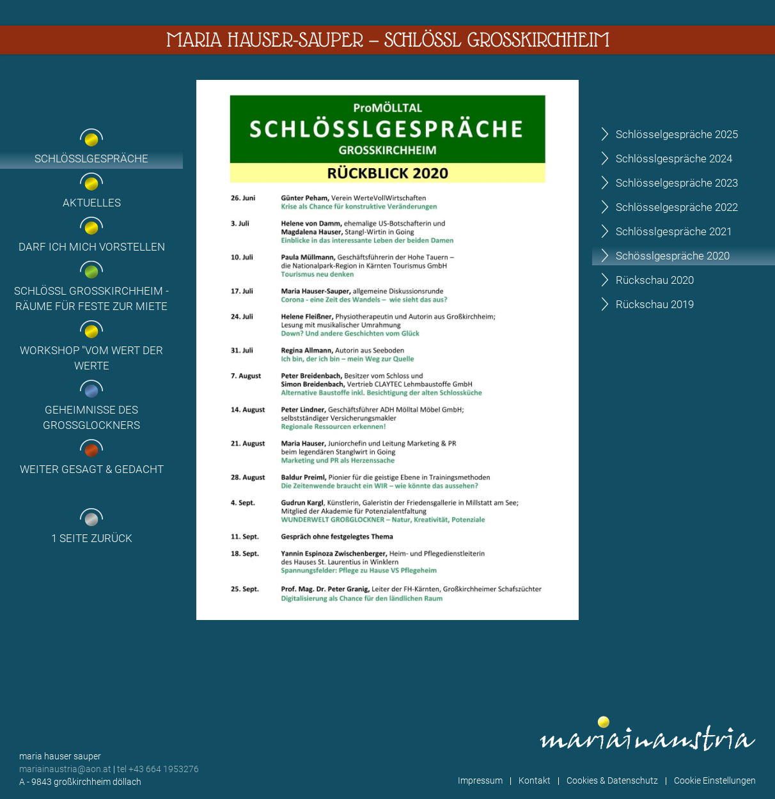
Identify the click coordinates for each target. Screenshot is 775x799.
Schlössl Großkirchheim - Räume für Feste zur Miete (91, 298)
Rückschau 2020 (655, 280)
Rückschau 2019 (655, 304)
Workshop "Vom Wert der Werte (91, 358)
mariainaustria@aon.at (65, 769)
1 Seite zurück (91, 538)
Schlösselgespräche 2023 (677, 182)
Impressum (480, 780)
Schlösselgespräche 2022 (677, 207)
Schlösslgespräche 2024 (674, 158)
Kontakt (535, 780)
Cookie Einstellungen (715, 780)
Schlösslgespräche (91, 158)
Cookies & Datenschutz (612, 780)
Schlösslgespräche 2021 (674, 231)
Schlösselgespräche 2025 (677, 134)
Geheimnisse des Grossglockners (91, 417)
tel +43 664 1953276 (158, 769)
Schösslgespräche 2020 (673, 255)
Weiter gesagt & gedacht (92, 469)
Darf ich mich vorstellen (92, 246)
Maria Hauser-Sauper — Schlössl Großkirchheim (387, 39)
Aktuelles (92, 202)
